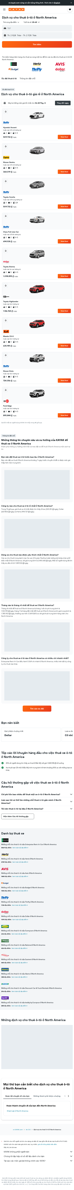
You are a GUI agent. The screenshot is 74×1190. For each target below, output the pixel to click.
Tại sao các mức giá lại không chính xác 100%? (38, 1160)
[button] (71, 3)
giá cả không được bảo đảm (47, 1144)
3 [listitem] (10, 202)
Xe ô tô (28, 1129)
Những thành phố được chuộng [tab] (46, 1096)
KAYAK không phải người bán (38, 1151)
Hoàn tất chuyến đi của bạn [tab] (17, 1096)
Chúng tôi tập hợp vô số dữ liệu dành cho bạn (38, 1156)
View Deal (64, 137)
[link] (37, 709)
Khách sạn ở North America (17, 1111)
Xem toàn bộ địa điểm (19, 848)
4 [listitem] (5, 168)
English (57, 3)
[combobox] (11, 22)
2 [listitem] (5, 133)
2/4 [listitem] (15, 202)
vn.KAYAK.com (18, 1129)
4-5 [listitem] (15, 133)
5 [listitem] (5, 202)
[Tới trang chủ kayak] (16, 9)
